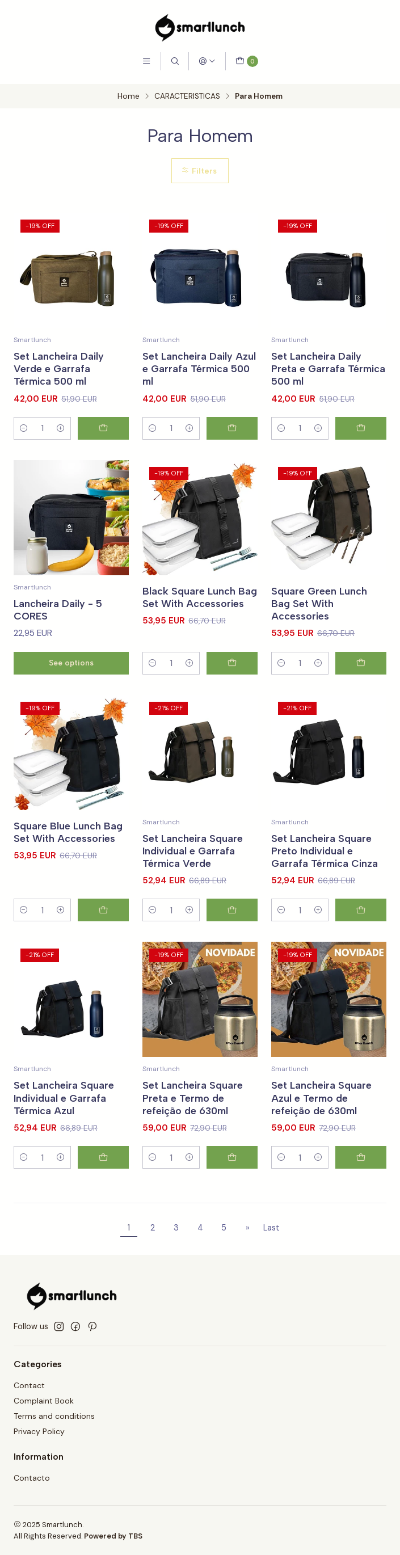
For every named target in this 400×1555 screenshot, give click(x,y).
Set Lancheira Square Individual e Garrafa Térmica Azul (64, 1114)
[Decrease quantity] (23, 428)
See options (71, 679)
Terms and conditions (54, 1416)
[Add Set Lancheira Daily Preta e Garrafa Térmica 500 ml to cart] (360, 428)
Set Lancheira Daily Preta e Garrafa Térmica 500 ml (328, 368)
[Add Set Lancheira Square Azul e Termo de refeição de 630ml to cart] (360, 1173)
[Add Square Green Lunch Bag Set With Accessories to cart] (360, 679)
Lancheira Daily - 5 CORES (58, 626)
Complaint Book (44, 1401)
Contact (29, 1385)
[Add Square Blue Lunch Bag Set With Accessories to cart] (103, 927)
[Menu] (146, 61)
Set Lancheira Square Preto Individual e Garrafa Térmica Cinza (324, 867)
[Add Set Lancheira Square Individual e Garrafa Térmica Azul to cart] (103, 1173)
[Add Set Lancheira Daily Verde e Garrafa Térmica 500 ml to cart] (103, 428)
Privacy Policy (39, 1431)
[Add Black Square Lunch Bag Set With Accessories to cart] (232, 679)
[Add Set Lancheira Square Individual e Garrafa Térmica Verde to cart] (232, 927)
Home (128, 96)
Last (271, 1228)
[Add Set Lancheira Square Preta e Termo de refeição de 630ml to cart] (232, 1173)
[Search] (175, 61)
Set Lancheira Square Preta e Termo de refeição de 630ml (192, 1114)
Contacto (32, 1478)
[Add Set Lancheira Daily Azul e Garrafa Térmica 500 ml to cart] (232, 428)
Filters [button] (199, 171)
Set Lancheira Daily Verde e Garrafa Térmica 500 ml (59, 368)
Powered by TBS (113, 1536)
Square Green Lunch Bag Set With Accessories (319, 619)
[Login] (207, 61)
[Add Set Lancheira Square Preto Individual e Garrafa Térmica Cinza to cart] (360, 927)
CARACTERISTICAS (187, 96)
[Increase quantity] (60, 428)
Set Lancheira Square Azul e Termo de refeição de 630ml (321, 1114)
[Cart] (246, 61)
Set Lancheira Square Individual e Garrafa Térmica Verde (192, 867)
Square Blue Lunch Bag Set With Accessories (68, 848)
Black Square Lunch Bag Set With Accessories (199, 613)
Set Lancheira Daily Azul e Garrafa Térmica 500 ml (199, 368)
